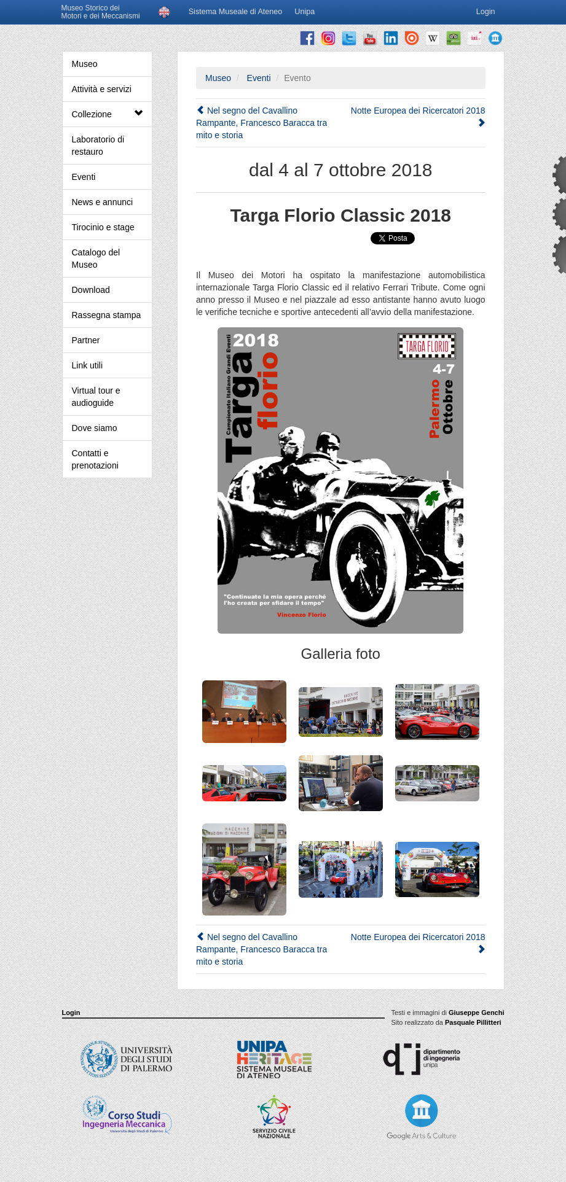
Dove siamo (94, 428)
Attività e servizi (102, 89)
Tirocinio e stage (103, 227)
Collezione (107, 114)
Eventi (84, 177)
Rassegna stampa (106, 315)
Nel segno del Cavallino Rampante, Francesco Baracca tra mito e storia (261, 123)
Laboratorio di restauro (98, 145)
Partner (86, 340)
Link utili (87, 365)
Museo (85, 64)
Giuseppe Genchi (476, 1012)
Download (91, 290)
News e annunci (102, 202)
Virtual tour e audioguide (96, 397)
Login (71, 1012)
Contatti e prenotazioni (95, 459)
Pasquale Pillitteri (473, 1022)
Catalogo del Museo (96, 258)
